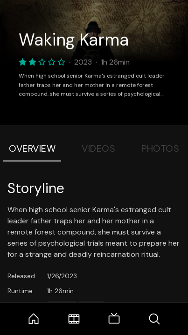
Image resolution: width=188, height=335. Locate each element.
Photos (160, 148)
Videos (98, 148)
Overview (32, 148)
